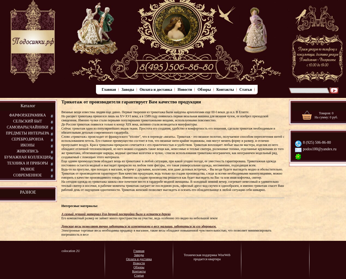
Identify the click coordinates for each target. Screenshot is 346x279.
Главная (109, 90)
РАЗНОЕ (28, 192)
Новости (184, 90)
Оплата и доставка (156, 90)
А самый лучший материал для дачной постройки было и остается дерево (116, 214)
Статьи (245, 90)
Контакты (225, 90)
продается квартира (207, 259)
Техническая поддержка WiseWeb (207, 255)
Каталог (27, 105)
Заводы (127, 90)
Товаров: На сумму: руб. (326, 115)
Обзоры (204, 90)
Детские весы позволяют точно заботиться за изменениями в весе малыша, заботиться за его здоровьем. (138, 226)
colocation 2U (71, 251)
